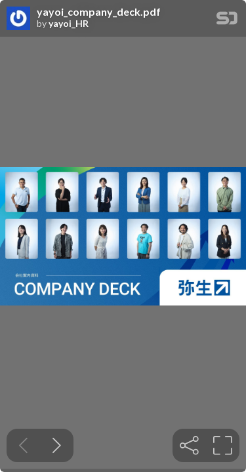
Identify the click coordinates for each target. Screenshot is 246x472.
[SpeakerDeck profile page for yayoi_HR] (18, 19)
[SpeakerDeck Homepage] (226, 20)
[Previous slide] (23, 445)
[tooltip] (189, 445)
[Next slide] (57, 445)
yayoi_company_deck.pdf (99, 12)
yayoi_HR (69, 23)
